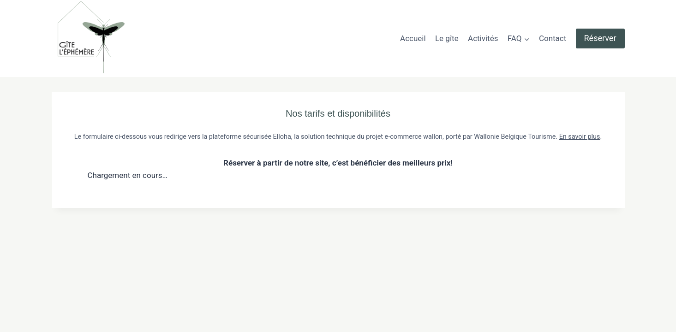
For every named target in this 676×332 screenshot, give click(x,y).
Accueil (413, 38)
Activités (483, 38)
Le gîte (447, 38)
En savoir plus (579, 137)
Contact (552, 38)
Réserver (600, 38)
